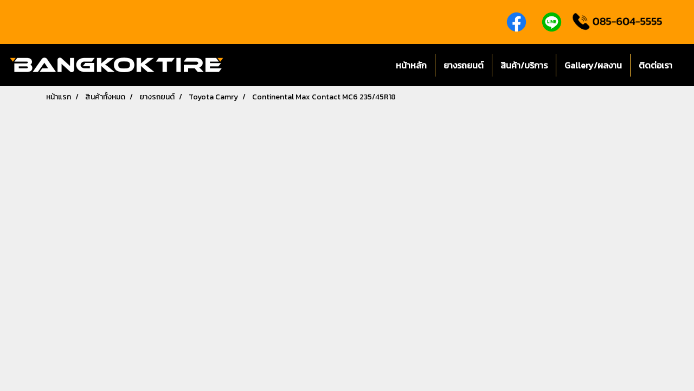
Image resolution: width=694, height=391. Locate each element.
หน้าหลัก (411, 65)
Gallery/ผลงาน (593, 65)
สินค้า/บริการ (524, 65)
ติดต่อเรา (655, 65)
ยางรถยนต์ (464, 65)
